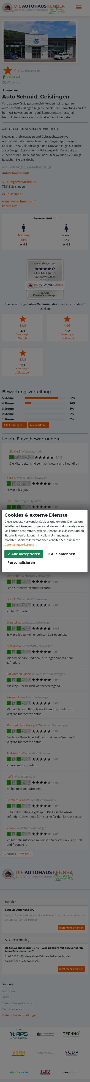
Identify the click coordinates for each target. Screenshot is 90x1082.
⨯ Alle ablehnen (61, 554)
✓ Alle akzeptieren (23, 554)
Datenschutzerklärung (19, 545)
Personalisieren (21, 562)
